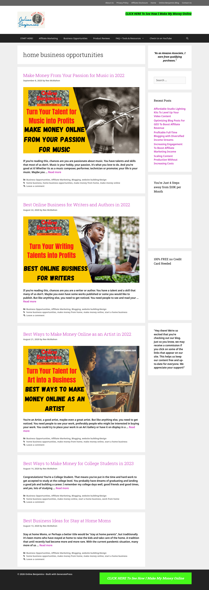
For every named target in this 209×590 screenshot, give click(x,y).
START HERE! (26, 38)
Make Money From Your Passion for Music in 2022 (73, 75)
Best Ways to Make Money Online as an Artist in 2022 (77, 334)
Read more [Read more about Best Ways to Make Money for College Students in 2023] (62, 488)
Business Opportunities (75, 38)
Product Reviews (101, 38)
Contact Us (187, 2)
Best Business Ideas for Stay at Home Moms (67, 520)
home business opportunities (58, 182)
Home (153, 2)
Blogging (76, 179)
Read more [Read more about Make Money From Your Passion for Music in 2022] (54, 172)
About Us (110, 2)
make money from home (86, 182)
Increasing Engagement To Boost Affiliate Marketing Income (168, 147)
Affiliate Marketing (48, 38)
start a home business (116, 312)
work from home (110, 499)
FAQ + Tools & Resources (131, 38)
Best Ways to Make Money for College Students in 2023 (78, 463)
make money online (110, 182)
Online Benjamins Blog (169, 2)
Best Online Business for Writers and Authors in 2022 (76, 204)
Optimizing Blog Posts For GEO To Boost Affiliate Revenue (169, 124)
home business (34, 182)
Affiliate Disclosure (139, 2)
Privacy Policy (122, 2)
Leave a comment (35, 186)
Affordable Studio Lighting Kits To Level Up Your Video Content (169, 112)
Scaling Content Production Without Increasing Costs (165, 159)
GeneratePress (64, 574)
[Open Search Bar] (187, 38)
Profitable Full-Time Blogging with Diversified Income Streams (169, 136)
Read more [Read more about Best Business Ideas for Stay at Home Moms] (46, 545)
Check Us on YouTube (161, 38)
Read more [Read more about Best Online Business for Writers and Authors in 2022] (29, 301)
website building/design (94, 179)
